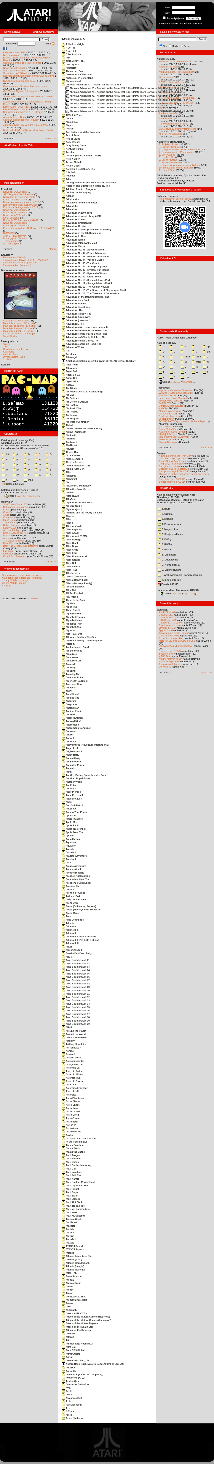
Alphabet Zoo (71, 627)
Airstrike (68, 438)
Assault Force (71, 1057)
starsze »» (51, 138)
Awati (67, 1394)
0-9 (6, 454)
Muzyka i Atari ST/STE (171, 134)
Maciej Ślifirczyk (167, 434)
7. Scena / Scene (168, 160)
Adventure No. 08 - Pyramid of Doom (84, 273)
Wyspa (7, 535)
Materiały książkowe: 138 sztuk (19, 325)
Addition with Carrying (76, 192)
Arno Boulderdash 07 (76, 980)
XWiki (6, 346)
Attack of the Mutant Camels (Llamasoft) (86, 1320)
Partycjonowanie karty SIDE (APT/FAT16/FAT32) (28, 228)
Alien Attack (70, 533)
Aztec (67, 1415)
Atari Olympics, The (75, 1185)
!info (185, 356)
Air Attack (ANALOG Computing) (82, 391)
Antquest (69, 808)
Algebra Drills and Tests (77, 502)
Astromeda (70, 1121)
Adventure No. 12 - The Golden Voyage (85, 286)
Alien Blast (70, 543)
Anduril (68, 738)
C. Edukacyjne (168, 559)
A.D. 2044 (69, 172)
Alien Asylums (72, 529)
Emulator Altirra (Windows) (17, 265)
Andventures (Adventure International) (85, 744)
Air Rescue (70, 411)
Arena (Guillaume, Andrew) (79, 906)
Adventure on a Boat (75, 300)
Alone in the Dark (73, 600)
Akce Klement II (72, 459)
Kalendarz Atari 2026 (14, 52)
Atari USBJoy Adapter (170, 461)
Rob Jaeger (165, 426)
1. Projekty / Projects (170, 144)
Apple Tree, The (72, 832)
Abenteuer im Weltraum (77, 74)
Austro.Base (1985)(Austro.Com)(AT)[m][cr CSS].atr (93, 1364)
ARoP (67, 1027)
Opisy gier (7, 502)
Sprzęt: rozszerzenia (169, 466)
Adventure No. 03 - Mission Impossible (85, 256)
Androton (69, 731)
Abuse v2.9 (70, 122)
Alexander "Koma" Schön (172, 431)
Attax (67, 1340)
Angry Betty (70, 755)
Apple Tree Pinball (74, 829)
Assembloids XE (73, 1061)
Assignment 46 (72, 1064)
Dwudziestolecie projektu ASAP (19, 81)
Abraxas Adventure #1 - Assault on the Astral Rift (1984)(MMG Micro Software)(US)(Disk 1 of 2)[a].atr (123, 92)
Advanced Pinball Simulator (79, 202)
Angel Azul (70, 748)
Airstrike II (69, 442)
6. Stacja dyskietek (170, 534)
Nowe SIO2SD (166, 617)
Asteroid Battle (72, 1071)
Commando (9, 517)
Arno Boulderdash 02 (76, 963)
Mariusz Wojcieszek (169, 411)
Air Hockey (70, 405)
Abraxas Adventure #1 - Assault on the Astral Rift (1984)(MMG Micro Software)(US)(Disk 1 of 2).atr (122, 95)
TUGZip (36, 496)
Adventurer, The (73, 324)
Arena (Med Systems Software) (81, 909)
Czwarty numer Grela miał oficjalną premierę (26, 86)
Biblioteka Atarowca (12, 270)
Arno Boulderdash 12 (76, 997)
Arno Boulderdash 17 (76, 1014)
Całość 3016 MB (13, 484)
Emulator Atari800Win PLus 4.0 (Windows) (25, 260)
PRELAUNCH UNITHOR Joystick (176, 103)
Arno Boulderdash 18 (76, 1017)
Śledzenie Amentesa (169, 416)
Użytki (175, 46)
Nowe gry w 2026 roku (15, 68)
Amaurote (69, 654)
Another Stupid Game (76, 778)
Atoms (67, 1303)
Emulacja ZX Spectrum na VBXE (20, 220)
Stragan (161, 453)
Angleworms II (72, 751)
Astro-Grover (71, 1118)
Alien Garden (71, 560)
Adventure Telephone (76, 307)
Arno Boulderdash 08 (76, 983)
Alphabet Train (72, 623)
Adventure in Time (74, 236)
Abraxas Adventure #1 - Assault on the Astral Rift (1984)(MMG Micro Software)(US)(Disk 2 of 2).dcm (123, 111)
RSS (50, 43)
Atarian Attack (72, 1219)
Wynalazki (162, 609)
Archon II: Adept (12, 530)
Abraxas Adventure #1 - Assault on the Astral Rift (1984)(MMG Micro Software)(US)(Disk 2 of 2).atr (122, 107)
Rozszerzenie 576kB (170, 651)
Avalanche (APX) (73, 1377)
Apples (67, 835)
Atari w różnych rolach (170, 659)
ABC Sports (70, 64)
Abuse (67, 118)
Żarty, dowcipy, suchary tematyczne (177, 129)
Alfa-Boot (69, 499)
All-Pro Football (72, 593)
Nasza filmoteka (11, 55)
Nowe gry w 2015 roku (15, 225)
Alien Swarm (71, 566)
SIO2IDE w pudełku (169, 661)
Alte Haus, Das (72, 634)
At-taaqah (69, 1310)
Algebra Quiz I (72, 506)
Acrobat (68, 152)
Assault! (68, 1054)
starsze (53, 249)
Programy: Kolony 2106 (171, 463)
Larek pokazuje (11, 217)
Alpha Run (70, 607)
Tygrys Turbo (166, 630)
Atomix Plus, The (73, 1296)
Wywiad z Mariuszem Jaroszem (175, 390)
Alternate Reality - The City (79, 637)
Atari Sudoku (71, 1199)
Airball (67, 425)
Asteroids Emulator (75, 1088)
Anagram (69, 701)
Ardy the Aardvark (74, 899)
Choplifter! (8, 512)
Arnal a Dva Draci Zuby (77, 953)
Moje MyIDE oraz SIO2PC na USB (177, 640)
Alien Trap (69, 569)
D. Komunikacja (169, 565)
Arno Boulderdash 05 (76, 973)
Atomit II (68, 1289)
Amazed (68, 664)
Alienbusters (71, 573)
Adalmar (68, 175)
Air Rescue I (70, 415)
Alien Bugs (70, 546)
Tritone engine (10, 241)
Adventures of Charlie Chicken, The (84, 337)
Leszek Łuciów (166, 418)
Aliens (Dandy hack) (75, 580)
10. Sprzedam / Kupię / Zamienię (176, 167)
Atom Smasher (72, 1276)
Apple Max (70, 822)
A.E (66, 350)
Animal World (71, 761)
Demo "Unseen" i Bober (15, 109)
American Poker (73, 677)
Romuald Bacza (167, 413)
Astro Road (70, 1108)
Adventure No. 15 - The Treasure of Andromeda (90, 293)
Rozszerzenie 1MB (169, 635)
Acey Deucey (71, 142)
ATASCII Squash (73, 1249)
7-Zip (29, 496)
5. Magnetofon (168, 529)
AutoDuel (69, 1367)
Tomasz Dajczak (167, 395)
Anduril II (69, 741)
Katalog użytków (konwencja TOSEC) (178, 590)
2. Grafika (165, 514)
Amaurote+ (70, 657)
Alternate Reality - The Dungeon (82, 640)
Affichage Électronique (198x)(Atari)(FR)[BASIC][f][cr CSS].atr (99, 361)
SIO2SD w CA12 (168, 620)
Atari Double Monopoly (77, 1165)
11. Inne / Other (167, 170)
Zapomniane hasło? (167, 23)
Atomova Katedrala (74, 1300)
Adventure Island (73, 239)
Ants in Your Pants (74, 812)
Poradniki (6, 189)
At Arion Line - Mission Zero (79, 1138)
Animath (68, 768)
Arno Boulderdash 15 (76, 1007)
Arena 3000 (70, 903)
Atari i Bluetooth (167, 612)
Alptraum (69, 630)
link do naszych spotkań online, (175, 198)
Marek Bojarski (167, 439)
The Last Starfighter (13, 540)
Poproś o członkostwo (191, 23)
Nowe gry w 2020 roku (15, 210)
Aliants (67, 516)
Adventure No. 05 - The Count (80, 263)
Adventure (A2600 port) (77, 212)
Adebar (68, 196)
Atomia (68, 1279)
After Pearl (70, 364)
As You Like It (71, 1047)
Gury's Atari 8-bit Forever (16, 349)
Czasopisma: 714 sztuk (15, 320)
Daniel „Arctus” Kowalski (172, 406)
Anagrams (69, 704)
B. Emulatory (167, 554)
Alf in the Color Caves (76, 489)
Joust (6, 514)
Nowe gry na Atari (168, 66)
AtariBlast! (70, 1222)
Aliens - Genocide (74, 576)
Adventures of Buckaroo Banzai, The (84, 333)
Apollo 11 (69, 815)
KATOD (163, 408)
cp (206, 346)
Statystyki (7, 585)
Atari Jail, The (71, 1175)
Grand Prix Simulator (14, 556)
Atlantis (68, 1252)
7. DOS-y (165, 539)
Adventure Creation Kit (76, 223)
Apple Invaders (72, 818)
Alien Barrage (71, 539)
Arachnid (69, 859)
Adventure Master (74, 246)
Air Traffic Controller (75, 421)
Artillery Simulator (74, 1044)
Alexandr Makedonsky (76, 485)
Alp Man (68, 603)
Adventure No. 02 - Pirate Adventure (84, 253)
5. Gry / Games (167, 154)
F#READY (164, 403)
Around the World (74, 1034)
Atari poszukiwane (168, 113)
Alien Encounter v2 (74, 556)
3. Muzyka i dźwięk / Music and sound (179, 149)
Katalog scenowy (166, 343)
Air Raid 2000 (71, 408)
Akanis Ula (70, 452)
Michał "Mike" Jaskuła (170, 400)
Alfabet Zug (70, 495)
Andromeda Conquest (76, 728)
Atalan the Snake (73, 1152)
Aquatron (69, 845)
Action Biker (71, 158)
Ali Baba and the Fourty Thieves (82, 512)
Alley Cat (69, 590)
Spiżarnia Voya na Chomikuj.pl (19, 333)
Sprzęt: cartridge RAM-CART (174, 471)
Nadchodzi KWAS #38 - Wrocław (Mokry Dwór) (28, 130)
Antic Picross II (72, 795)
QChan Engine (11, 243)
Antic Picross (71, 791)
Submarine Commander (16, 507)
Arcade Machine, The (75, 879)
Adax (67, 179)
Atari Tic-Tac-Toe (73, 1205)
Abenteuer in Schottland (77, 78)
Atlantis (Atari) (72, 1259)
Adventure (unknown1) (76, 317)
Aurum (67, 1357)
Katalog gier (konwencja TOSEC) (19, 490)
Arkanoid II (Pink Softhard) (79, 936)
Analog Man (70, 708)
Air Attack (69, 388)
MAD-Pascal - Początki (171, 87)
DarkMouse (165, 666)
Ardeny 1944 (71, 896)
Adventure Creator (74, 226)
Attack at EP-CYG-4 (75, 1313)
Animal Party (71, 758)
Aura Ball (69, 1347)
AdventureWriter (73, 347)
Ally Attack (70, 596)
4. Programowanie (170, 524)
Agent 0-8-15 (71, 374)
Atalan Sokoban (73, 1145)
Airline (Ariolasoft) (74, 432)
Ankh (67, 771)
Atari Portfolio (166, 118)
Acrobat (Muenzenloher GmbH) (81, 155)
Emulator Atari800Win (14, 257)
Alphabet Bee (71, 613)
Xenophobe (9, 522)
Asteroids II (70, 1091)
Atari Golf (69, 1168)
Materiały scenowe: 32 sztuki (18, 323)
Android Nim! (71, 721)
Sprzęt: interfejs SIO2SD (172, 481)
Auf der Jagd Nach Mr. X (77, 1343)
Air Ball (68, 395)
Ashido (68, 1051)
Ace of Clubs (71, 138)
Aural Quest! (71, 1353)
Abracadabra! (71, 81)
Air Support (70, 418)
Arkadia (68, 923)
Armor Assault (72, 950)
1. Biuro (164, 508)
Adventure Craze (73, 219)
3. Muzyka (165, 519)
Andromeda (70, 724)
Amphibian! (70, 694)
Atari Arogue (71, 1155)
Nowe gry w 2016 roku (15, 223)
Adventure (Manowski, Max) (79, 243)
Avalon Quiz (70, 1381)
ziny (185, 377)
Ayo (66, 1408)
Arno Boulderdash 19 (76, 1020)
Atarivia (68, 1229)
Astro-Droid (70, 1114)
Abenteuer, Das (72, 71)
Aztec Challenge (73, 1418)
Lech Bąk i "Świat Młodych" (173, 398)
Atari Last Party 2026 (14, 70)
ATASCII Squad (72, 1246)
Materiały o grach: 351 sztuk (18, 331)
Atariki (6, 344)
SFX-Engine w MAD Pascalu (18, 194)
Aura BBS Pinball (73, 1350)
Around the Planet (74, 1031)
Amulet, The (70, 697)
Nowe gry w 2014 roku (15, 238)
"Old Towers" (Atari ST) (15, 504)
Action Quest (71, 165)
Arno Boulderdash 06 (76, 977)
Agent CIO (69, 378)
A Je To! (68, 47)
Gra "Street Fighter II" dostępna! (20, 91)
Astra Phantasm (73, 1098)
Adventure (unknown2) (76, 320)
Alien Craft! (70, 549)
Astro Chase (71, 1105)
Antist (67, 802)
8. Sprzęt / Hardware (170, 162)
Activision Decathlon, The (78, 169)
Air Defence (70, 398)
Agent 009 (69, 371)
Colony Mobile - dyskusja (15, 580)
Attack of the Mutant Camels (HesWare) (86, 1316)
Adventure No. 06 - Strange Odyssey (84, 266)
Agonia (68, 385)
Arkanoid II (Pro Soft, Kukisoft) (81, 940)
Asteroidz (69, 1094)
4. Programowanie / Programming (176, 152)
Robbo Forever (11, 525)
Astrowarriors (71, 1131)
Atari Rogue (70, 1192)
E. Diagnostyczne (169, 569)
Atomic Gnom (71, 1283)
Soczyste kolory (167, 653)
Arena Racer (71, 913)
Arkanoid (69, 933)
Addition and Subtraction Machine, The (86, 185)
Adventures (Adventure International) (85, 327)
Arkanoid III (70, 943)
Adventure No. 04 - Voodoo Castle (83, 259)
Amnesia (69, 687)
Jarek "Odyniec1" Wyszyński (174, 437)
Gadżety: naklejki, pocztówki (174, 469)
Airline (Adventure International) (82, 428)
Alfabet (68, 492)
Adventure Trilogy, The (76, 313)
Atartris (68, 1236)
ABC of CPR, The (73, 61)
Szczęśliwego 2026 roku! (16, 73)
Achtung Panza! (73, 149)
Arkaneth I (69, 926)
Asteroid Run (71, 1078)
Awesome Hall (72, 1398)
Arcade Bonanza (73, 872)
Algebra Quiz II (72, 509)
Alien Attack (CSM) (74, 536)
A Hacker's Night (73, 44)
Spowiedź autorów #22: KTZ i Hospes (23, 112)
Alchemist (69, 479)
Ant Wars (69, 788)
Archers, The (71, 886)
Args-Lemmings (73, 919)
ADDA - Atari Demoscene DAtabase (176, 337)
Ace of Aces (70, 135)
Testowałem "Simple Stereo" (174, 633)
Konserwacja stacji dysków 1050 (20, 204)
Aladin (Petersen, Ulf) (76, 465)
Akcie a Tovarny (73, 462)
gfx (207, 351)
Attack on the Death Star (77, 1326)
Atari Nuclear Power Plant (78, 1182)
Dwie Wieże (9, 543)
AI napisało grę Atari (13, 117)
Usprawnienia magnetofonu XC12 (21, 202)
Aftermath (69, 368)
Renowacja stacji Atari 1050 (173, 123)
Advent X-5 (70, 206)
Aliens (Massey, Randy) (77, 583)
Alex (66, 482)
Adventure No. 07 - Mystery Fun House (85, 270)
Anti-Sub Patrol (72, 805)
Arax (66, 862)
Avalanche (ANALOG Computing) (82, 1374)
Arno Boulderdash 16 (76, 1010)
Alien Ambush (71, 526)
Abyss (67, 125)
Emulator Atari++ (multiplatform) (20, 262)
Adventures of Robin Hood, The (81, 344)
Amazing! (69, 670)
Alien (67, 519)
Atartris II (69, 1239)
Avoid (67, 1391)
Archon (7, 538)
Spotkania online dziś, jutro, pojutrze (22, 62)
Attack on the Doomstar (77, 1330)
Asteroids (69, 1084)
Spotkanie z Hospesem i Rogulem (21, 119)
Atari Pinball (71, 1189)
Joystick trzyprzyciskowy (172, 638)
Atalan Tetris (71, 1148)
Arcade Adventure (74, 866)
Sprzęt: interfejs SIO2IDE (172, 479)
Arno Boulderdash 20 (76, 1024)
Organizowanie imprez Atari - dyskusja (22, 575)
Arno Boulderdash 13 (76, 1000)
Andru (67, 734)
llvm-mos (163, 108)
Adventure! (70, 209)
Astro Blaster (71, 1101)
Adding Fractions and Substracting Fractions (89, 182)
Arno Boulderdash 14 (76, 1004)
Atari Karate (70, 1178)
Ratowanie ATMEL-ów (170, 622)
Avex (66, 1388)
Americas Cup (72, 684)
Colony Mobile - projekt (14, 583)
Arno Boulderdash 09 (76, 987)
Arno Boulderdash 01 (76, 960)
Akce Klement (71, 455)
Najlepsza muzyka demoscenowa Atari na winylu (28, 75)
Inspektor (8, 553)
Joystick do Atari (167, 628)
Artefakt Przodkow (74, 1037)
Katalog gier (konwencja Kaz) (17, 440)
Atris (66, 1306)
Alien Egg (69, 553)
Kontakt (5, 364)
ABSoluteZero (71, 115)
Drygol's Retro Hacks (14, 357)
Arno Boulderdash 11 (76, 993)
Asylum (68, 1135)
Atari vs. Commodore (76, 1209)
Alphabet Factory (73, 617)
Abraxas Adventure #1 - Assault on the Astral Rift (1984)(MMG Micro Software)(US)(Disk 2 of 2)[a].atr (123, 103)
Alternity (68, 643)
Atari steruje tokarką (169, 664)
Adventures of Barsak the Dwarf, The (84, 330)
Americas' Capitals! (75, 681)
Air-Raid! (69, 435)
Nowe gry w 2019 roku (15, 212)
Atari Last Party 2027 (170, 92)
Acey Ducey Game (74, 145)
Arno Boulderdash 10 (76, 990)
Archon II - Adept (73, 892)
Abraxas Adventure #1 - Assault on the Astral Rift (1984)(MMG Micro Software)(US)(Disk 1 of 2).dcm (123, 99)
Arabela (68, 849)
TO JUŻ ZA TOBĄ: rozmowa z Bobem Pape (182, 421)
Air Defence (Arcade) (75, 401)
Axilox (67, 1401)
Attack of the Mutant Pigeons (80, 1323)
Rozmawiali (163, 387)
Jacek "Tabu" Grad (169, 429)
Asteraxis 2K (71, 1067)
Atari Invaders (71, 1172)
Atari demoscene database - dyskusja (22, 577)
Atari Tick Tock (72, 1202)
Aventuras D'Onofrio (75, 1384)
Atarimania (8, 351)
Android (68, 714)
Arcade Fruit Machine (76, 876)
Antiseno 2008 (72, 798)
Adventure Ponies (74, 303)
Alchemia (69, 475)
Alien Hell (69, 563)
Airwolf (68, 448)
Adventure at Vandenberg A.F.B (81, 216)
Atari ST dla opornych (14, 236)
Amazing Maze (72, 674)
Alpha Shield (71, 610)
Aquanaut (69, 842)
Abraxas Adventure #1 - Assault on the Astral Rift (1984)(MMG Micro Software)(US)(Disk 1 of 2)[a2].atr (124, 88)
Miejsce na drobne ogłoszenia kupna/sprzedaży (184, 474)
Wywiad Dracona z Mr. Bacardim (176, 393)
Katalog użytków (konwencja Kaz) (176, 494)
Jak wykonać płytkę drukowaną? (176, 646)
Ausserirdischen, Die (75, 1360)
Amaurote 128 (71, 660)
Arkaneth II (70, 930)
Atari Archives (10, 354)
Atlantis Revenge (73, 1269)
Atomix (68, 1293)
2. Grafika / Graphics (170, 147)
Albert (67, 472)
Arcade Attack (71, 869)
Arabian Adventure (74, 856)
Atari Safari (70, 1195)
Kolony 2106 (9, 527)
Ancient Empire (72, 711)
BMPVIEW (8, 233)
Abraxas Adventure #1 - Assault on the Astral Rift (91, 84)
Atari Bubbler (71, 1158)
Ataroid (68, 1232)
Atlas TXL (69, 1273)
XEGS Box (164, 656)
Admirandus (71, 199)
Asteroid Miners (73, 1074)
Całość (10, 495)
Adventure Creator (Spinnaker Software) (86, 229)
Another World (72, 782)
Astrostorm (70, 1128)
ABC (66, 57)
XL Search (8, 359)
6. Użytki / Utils (167, 157)
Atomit (67, 1286)
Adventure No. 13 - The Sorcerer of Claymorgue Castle (94, 290)
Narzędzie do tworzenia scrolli (19, 197)
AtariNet (68, 1226)
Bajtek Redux (10, 336)
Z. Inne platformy (169, 580)
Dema (187, 46)
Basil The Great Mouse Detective (20, 546)
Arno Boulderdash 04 (76, 970)
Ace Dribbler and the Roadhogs (81, 132)
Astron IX (69, 1125)
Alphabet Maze (72, 620)
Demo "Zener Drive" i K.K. (17, 106)
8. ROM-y (165, 544)
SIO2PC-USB (166, 615)
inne (28, 480)
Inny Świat (8, 551)
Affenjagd (69, 357)
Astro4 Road (71, 1111)
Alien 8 (67, 522)
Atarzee (68, 1242)
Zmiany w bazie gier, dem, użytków (177, 61)
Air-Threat (69, 445)
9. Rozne (164, 549)
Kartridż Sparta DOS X (15, 199)
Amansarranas (72, 650)
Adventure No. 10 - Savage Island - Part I (86, 280)
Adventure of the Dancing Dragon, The (85, 297)
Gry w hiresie (166, 77)
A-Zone (68, 1411)
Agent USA (70, 381)
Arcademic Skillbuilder (76, 883)
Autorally (69, 1371)
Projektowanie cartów (170, 625)
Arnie (67, 957)
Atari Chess (70, 1162)
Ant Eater (69, 785)
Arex (66, 916)
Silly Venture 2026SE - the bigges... (177, 97)
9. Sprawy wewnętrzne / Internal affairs (179, 165)
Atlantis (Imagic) (73, 1266)
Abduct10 (69, 67)
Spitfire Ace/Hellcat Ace (15, 533)
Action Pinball (71, 162)
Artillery (68, 1040)
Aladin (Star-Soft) (73, 469)
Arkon (67, 946)
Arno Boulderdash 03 (76, 966)
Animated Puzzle (73, 765)
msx (196, 361)
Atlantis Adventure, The (77, 1256)
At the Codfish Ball (74, 1141)
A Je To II (69, 51)
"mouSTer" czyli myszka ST (173, 458)
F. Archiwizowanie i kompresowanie (180, 575)
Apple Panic (70, 825)
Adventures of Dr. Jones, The (80, 340)
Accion (67, 128)
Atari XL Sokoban (73, 1215)
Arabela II (69, 852)
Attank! (68, 1337)
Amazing (69, 667)
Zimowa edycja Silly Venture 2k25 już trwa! (25, 125)
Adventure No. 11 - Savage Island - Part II (87, 283)
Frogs (6, 509)
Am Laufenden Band (75, 647)
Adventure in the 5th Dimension (81, 233)
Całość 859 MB (168, 584)
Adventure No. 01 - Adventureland (83, 249)
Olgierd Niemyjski (168, 442)
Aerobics (69, 354)
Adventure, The (72, 310)
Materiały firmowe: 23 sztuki (18, 328)
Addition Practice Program (79, 189)
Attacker (68, 1333)
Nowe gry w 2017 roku (15, 215)
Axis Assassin (72, 1404)
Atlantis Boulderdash (75, 1263)
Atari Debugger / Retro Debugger (176, 72)
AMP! (67, 691)
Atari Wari (69, 1212)
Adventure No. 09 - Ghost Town (81, 276)
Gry (165, 46)
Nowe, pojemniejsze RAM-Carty (176, 456)
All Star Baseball (73, 586)
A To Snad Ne (71, 54)
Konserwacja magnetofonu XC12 (20, 207)
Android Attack (72, 717)
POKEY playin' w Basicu (172, 82)
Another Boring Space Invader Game (84, 775)
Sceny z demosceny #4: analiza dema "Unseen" (28, 96)
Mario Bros (9, 520)
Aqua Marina (71, 839)
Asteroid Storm (72, 1081)
